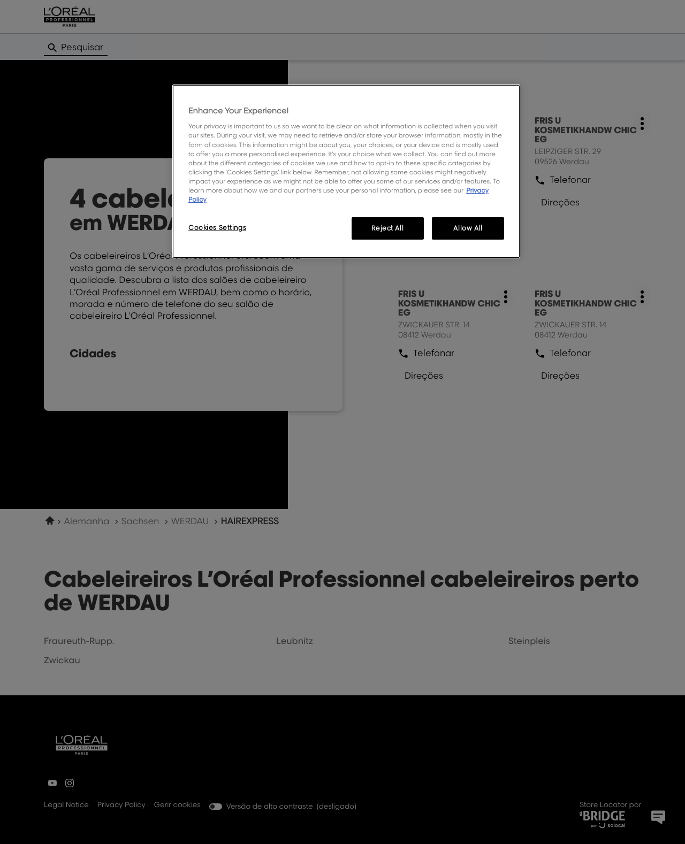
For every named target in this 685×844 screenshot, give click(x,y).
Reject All (387, 228)
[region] (346, 171)
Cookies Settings (217, 228)
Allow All (467, 228)
